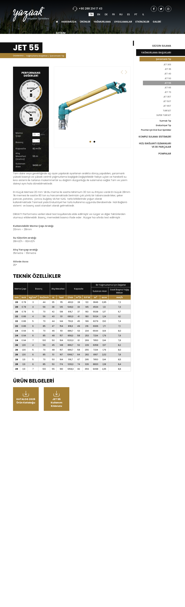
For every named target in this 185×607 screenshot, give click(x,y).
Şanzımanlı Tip (57, 57)
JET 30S (167, 64)
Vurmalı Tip (165, 120)
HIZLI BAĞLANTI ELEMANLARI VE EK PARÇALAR (155, 145)
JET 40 (167, 73)
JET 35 (168, 69)
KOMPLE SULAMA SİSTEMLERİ (155, 136)
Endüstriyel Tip (163, 125)
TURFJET (167, 110)
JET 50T (167, 101)
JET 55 (168, 83)
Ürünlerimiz (18, 57)
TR (91, 6)
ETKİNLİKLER (142, 14)
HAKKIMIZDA (68, 14)
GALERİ (157, 14)
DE (106, 6)
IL (143, 6)
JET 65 (168, 87)
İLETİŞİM (60, 25)
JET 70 (168, 92)
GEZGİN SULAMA (161, 45)
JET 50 (168, 78)
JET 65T (167, 105)
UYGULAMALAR (123, 14)
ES (128, 6)
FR (113, 6)
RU (121, 6)
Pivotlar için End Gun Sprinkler (156, 129)
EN (98, 6)
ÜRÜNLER (85, 14)
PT (135, 6)
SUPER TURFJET (163, 115)
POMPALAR (164, 153)
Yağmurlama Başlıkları (37, 57)
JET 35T (167, 96)
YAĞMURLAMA (102, 14)
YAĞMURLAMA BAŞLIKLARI (156, 52)
